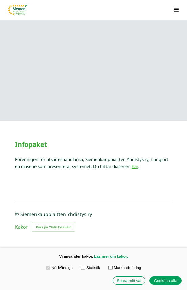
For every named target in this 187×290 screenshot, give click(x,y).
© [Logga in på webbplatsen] (17, 214)
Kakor (21, 227)
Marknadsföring (124, 267)
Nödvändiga (59, 267)
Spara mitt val (129, 280)
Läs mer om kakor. (111, 256)
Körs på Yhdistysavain (53, 227)
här (135, 166)
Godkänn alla (165, 280)
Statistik (90, 267)
